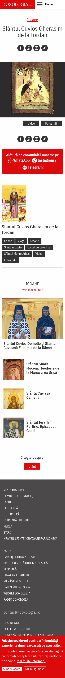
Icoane (32, 19)
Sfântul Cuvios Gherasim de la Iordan (30, 229)
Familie (8, 502)
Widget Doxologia (16, 593)
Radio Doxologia (15, 599)
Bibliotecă (11, 514)
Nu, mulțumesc (34, 669)
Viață (21, 241)
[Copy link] (44, 48)
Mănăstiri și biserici (19, 581)
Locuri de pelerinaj (38, 247)
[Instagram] (36, 48)
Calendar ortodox (16, 587)
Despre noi (11, 623)
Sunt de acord (11, 669)
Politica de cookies (17, 629)
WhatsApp (21, 160)
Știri (7, 532)
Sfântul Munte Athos (17, 254)
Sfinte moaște (13, 247)
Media (7, 526)
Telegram (35, 167)
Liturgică (10, 508)
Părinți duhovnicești (19, 557)
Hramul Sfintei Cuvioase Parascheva (30, 539)
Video (31, 123)
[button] (45, 4)
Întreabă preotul (16, 520)
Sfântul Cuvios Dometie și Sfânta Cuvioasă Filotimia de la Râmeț (29, 345)
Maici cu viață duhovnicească (25, 563)
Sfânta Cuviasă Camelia (38, 395)
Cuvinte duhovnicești (19, 496)
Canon (8, 241)
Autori (8, 551)
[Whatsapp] (28, 48)
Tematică (10, 569)
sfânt (32, 466)
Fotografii (51, 123)
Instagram (45, 160)
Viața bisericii (14, 490)
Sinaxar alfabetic (16, 575)
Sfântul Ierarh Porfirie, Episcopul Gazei (41, 426)
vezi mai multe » (32, 290)
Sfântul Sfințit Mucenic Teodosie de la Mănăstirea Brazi (42, 368)
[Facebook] (20, 48)
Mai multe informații (31, 661)
